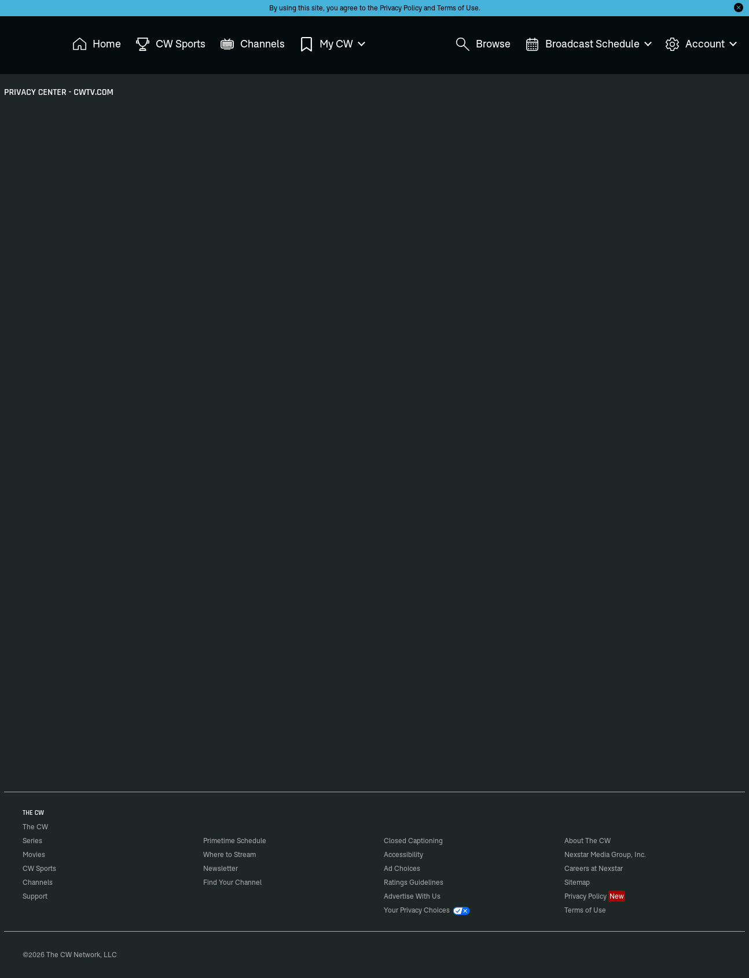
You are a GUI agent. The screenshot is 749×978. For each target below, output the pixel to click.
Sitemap (577, 882)
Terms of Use (458, 7)
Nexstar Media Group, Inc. (605, 854)
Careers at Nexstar (593, 868)
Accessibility (403, 854)
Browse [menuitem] (483, 44)
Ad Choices (402, 868)
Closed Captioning (413, 840)
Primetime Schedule (234, 840)
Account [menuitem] (700, 44)
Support (35, 896)
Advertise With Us (412, 896)
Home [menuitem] (96, 44)
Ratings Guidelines (413, 882)
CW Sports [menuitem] (170, 44)
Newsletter (220, 868)
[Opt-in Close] (738, 7)
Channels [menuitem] (252, 44)
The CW (27, 41)
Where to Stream (229, 854)
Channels (38, 882)
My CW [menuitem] (331, 44)
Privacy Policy (401, 7)
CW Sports (39, 868)
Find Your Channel (232, 882)
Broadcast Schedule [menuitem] (588, 44)
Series (32, 840)
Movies (34, 854)
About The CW (587, 840)
